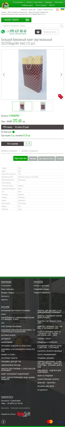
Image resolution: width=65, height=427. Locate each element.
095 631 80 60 (16, 31)
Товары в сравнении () (44, 9)
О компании (18, 2)
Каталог (48, 2)
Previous (4, 74)
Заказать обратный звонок (18, 33)
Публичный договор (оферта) (20, 408)
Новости (4, 300)
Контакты (59, 2)
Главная (3, 12)
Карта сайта (5, 408)
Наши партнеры (7, 289)
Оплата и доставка (34, 2)
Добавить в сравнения (30, 151)
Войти (52, 5)
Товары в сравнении (42, 293)
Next (61, 74)
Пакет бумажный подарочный (17, 12)
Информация (27, 5)
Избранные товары (41, 289)
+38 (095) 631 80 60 (15, 403)
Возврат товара (7, 293)
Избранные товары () (28, 9)
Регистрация (41, 5)
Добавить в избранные (9, 151)
